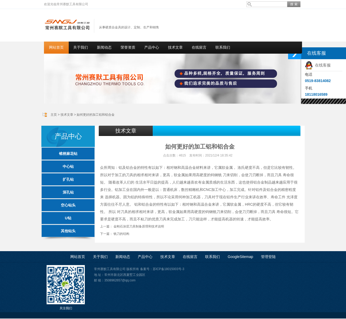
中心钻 (68, 166)
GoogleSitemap (240, 257)
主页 (54, 115)
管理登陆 (268, 257)
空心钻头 (68, 205)
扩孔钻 (68, 179)
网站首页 (56, 47)
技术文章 (175, 47)
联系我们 (222, 47)
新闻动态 (104, 47)
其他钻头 (68, 231)
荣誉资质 (128, 47)
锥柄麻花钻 (68, 153)
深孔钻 (68, 192)
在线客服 (318, 65)
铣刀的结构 (121, 234)
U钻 (68, 218)
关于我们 (80, 47)
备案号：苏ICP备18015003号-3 (162, 269)
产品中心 (151, 47)
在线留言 (199, 47)
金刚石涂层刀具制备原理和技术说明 (138, 226)
